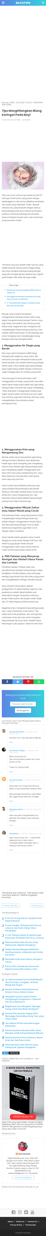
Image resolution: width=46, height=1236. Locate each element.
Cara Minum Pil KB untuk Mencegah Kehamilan (22, 1024)
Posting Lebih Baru (10, 906)
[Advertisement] (23, 22)
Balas (11, 742)
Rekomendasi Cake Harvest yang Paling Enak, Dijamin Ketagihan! (21, 943)
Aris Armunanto (15, 780)
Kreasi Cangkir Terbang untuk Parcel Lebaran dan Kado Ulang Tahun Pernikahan (23, 928)
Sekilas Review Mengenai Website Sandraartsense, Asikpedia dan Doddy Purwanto (24, 952)
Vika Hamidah (24, 1154)
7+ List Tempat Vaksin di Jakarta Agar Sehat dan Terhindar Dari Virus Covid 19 (24, 936)
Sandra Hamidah (16, 732)
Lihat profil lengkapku (23, 1178)
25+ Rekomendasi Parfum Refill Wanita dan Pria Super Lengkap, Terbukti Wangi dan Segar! (24, 982)
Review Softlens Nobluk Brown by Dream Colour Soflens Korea (21, 990)
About (10, 1222)
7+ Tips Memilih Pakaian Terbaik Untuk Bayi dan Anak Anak (23, 304)
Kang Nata (13, 834)
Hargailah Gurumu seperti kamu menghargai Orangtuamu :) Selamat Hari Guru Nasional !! (23, 999)
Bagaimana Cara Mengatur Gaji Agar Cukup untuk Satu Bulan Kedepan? (23, 1007)
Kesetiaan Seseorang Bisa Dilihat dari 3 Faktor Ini (24, 291)
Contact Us (32, 1222)
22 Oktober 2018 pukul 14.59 (30, 834)
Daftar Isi (20, 1222)
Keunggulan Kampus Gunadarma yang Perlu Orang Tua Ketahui (23, 298)
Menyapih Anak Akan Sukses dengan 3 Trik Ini (23, 960)
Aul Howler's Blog (17, 750)
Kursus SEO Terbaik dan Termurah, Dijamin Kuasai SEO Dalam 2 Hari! (22, 967)
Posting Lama (37, 906)
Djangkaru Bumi (16, 809)
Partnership (31, 1225)
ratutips (23, 3)
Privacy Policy (16, 1225)
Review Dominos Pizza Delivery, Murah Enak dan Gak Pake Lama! (24, 1038)
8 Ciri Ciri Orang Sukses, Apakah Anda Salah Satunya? (23, 919)
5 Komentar (26, 120)
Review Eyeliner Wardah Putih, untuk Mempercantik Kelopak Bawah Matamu (24, 1031)
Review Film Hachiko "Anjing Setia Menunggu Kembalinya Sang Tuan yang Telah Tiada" (24, 1016)
